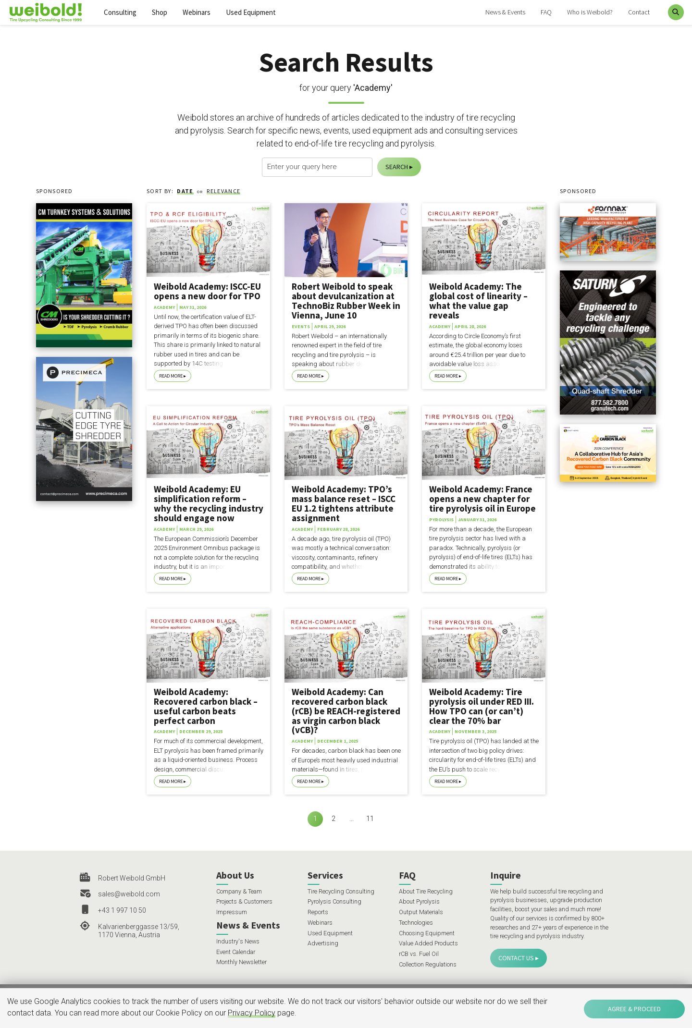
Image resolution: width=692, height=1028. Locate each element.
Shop (159, 12)
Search (396, 166)
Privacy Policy (251, 1012)
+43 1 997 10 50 (122, 910)
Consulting (120, 12)
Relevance (223, 191)
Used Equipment (251, 12)
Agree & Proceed (634, 1008)
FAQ (546, 12)
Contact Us (516, 958)
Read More (171, 376)
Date (185, 191)
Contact (639, 12)
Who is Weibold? (590, 12)
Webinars (196, 12)
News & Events (505, 12)
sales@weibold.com (129, 894)
